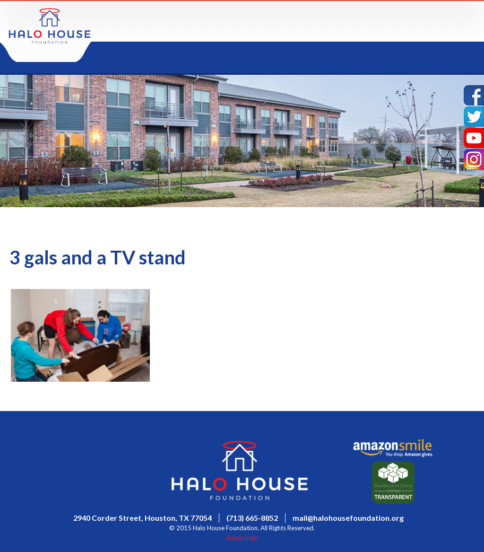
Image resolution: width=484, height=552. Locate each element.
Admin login (242, 538)
